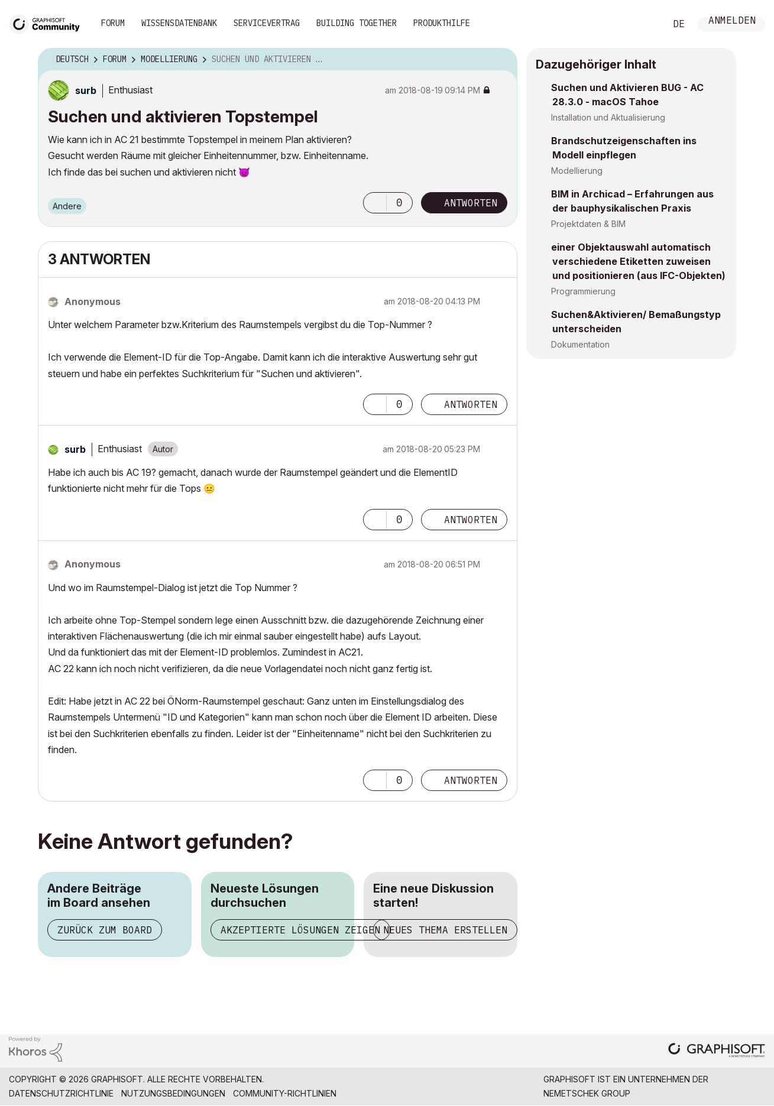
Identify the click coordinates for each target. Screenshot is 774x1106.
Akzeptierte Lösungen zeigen (300, 930)
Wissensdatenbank (179, 23)
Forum (113, 23)
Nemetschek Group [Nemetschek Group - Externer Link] (586, 1093)
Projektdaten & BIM (588, 224)
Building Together (356, 23)
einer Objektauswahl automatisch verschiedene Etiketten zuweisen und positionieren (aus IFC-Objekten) (638, 261)
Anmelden (732, 21)
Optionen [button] (501, 60)
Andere (67, 206)
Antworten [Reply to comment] (470, 404)
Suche (643, 24)
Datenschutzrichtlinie (61, 1093)
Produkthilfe (441, 23)
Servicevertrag (267, 23)
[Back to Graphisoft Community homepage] (48, 23)
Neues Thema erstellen (445, 930)
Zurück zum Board (104, 930)
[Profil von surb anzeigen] (85, 90)
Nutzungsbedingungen (173, 1093)
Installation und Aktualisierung (608, 117)
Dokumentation (580, 344)
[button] (375, 203)
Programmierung (583, 291)
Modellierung (577, 171)
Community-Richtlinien (284, 1093)
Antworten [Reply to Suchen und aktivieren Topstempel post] (470, 203)
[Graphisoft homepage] (716, 1051)
